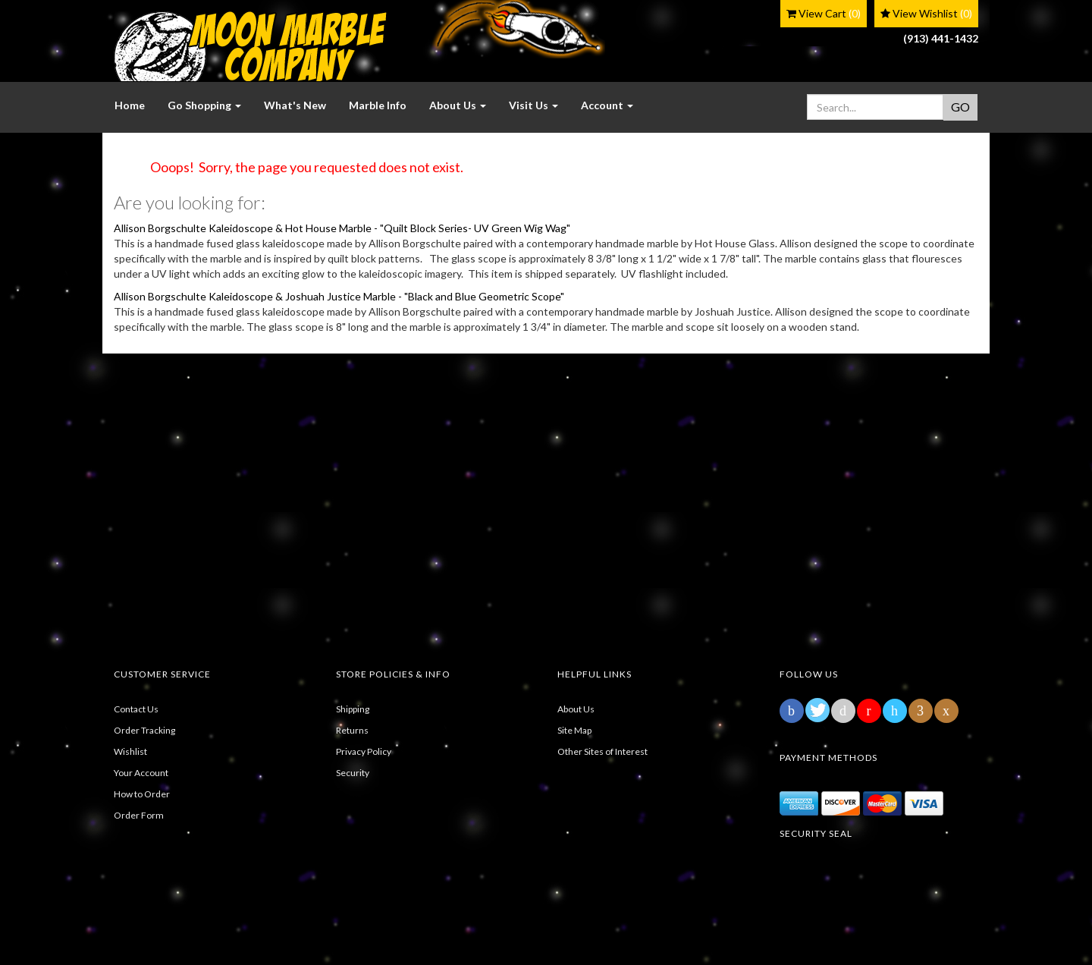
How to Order (142, 794)
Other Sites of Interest (602, 751)
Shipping (352, 709)
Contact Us (136, 709)
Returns (352, 730)
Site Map (574, 730)
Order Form (139, 815)
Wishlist (130, 751)
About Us (576, 709)
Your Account (141, 772)
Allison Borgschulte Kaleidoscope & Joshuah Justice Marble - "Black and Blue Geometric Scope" (339, 296)
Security (352, 772)
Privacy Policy (363, 751)
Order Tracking (144, 730)
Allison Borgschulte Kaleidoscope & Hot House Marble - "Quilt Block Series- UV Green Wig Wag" (342, 228)
